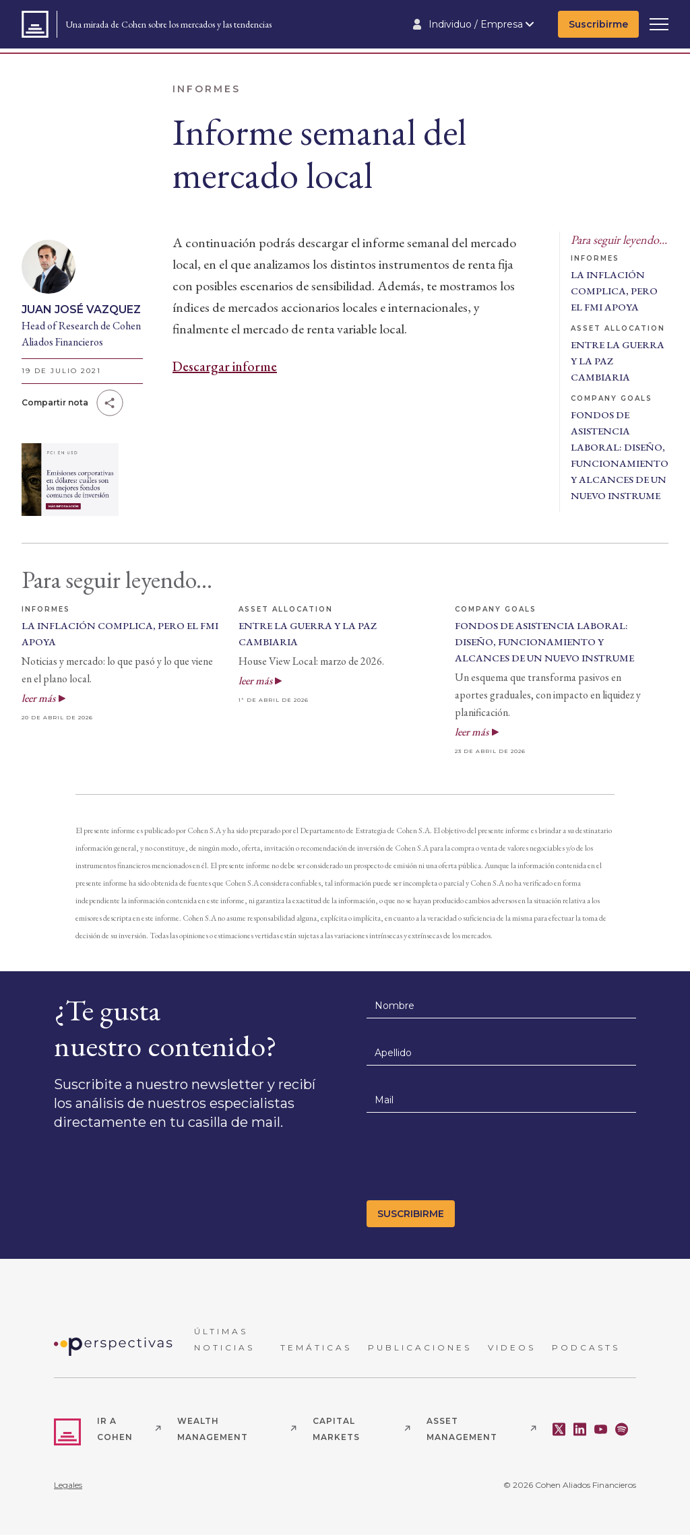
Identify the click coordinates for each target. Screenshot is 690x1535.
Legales (68, 1485)
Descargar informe (224, 366)
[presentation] (469, 1160)
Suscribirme (598, 24)
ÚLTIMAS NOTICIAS (224, 1339)
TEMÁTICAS (316, 1347)
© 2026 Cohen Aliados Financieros (569, 1485)
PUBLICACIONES (420, 1347)
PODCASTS (586, 1347)
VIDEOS (512, 1347)
